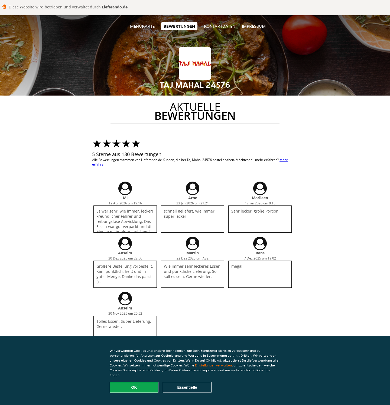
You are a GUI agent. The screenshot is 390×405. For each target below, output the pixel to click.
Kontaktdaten (219, 26)
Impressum (254, 26)
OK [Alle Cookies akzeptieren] (134, 387)
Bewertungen (179, 26)
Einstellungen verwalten (213, 365)
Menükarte (142, 26)
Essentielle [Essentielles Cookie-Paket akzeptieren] (187, 387)
